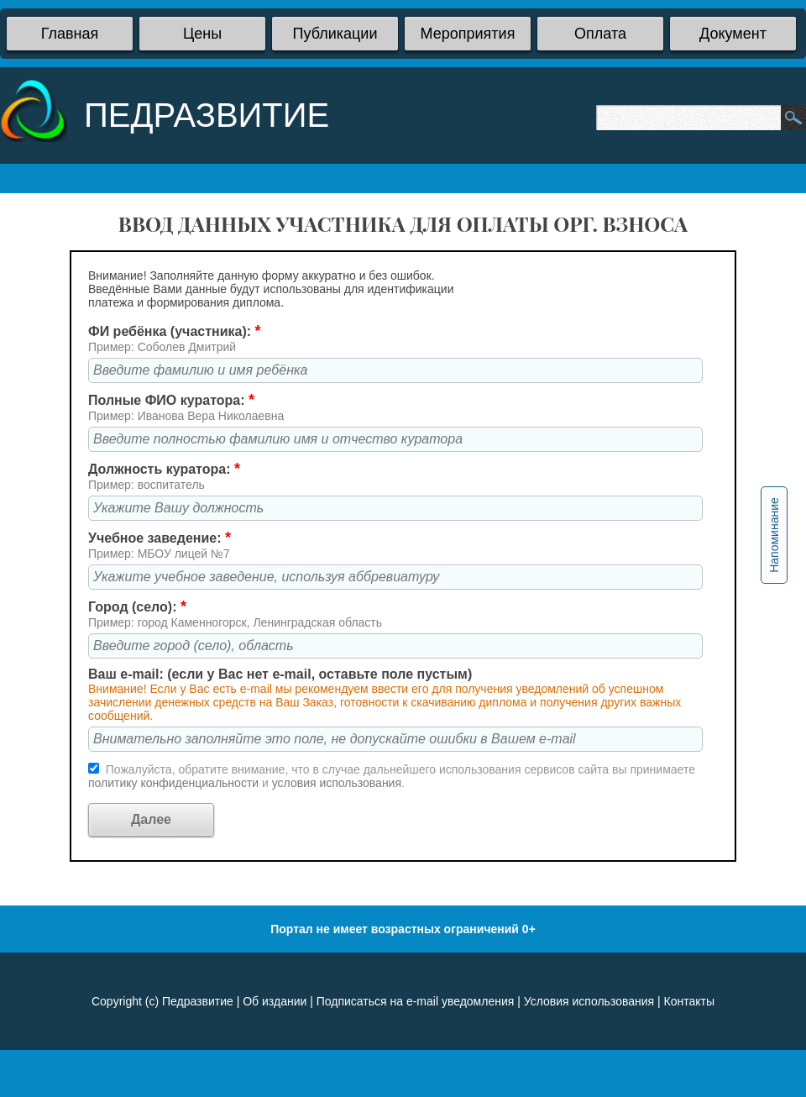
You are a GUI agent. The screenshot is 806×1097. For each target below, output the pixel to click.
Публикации (335, 33)
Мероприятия (468, 33)
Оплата (600, 33)
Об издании (274, 1001)
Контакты (689, 1001)
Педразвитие (197, 1001)
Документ (733, 33)
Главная (70, 33)
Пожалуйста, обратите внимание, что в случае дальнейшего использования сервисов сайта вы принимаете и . (391, 776)
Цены (202, 33)
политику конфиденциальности (175, 783)
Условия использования (589, 1001)
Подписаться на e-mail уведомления (416, 1001)
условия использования (336, 783)
